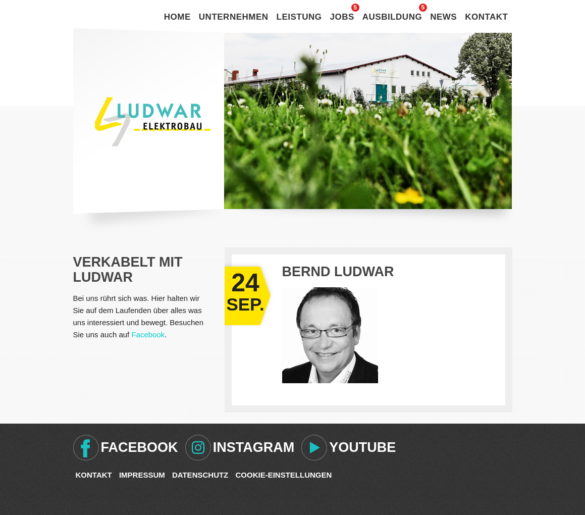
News (443, 17)
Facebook (148, 334)
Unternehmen (234, 17)
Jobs (342, 17)
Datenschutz (200, 475)
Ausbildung (392, 17)
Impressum (142, 475)
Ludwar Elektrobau (152, 121)
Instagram (254, 447)
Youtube (362, 447)
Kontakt (486, 17)
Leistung (299, 17)
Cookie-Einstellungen (283, 475)
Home (177, 17)
